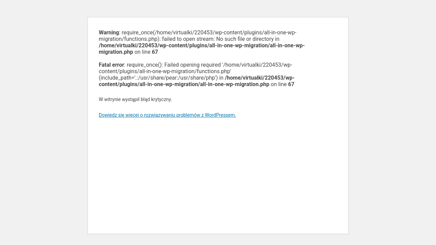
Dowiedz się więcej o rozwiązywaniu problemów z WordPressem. (167, 115)
